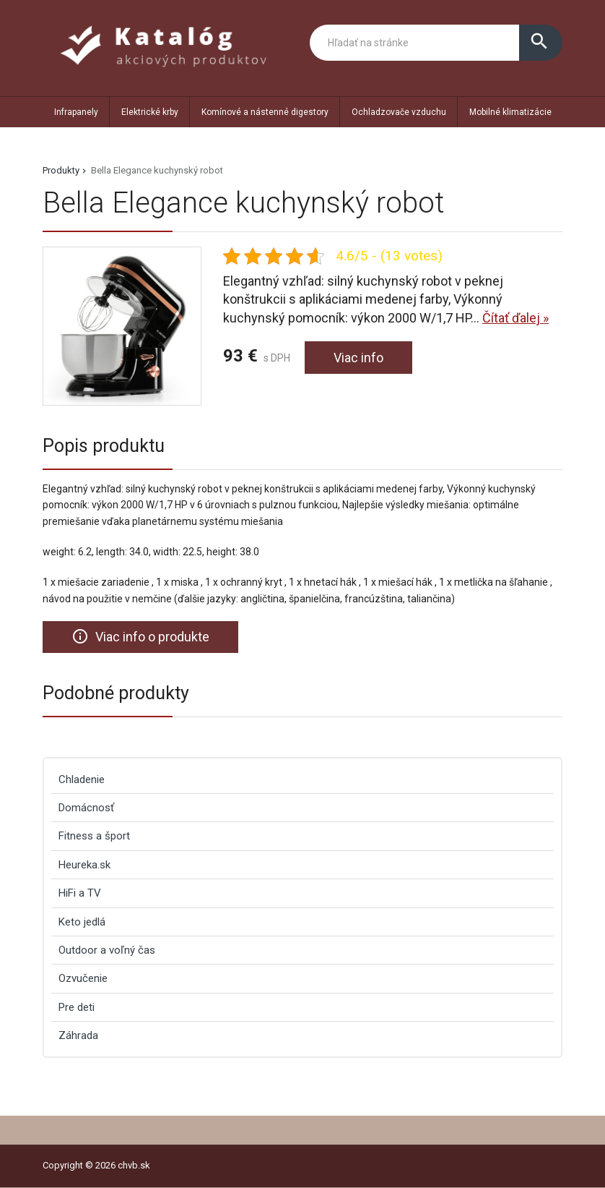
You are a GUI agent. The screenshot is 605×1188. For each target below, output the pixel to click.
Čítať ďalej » (515, 317)
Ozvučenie (83, 978)
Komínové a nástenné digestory (264, 112)
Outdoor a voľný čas (106, 950)
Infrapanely (76, 112)
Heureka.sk (84, 864)
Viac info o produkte (140, 636)
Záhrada (78, 1035)
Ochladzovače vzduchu (399, 112)
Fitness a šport (94, 835)
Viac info (358, 357)
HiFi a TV (79, 892)
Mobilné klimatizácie (510, 112)
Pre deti (76, 1007)
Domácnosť (86, 807)
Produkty (61, 170)
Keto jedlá (81, 921)
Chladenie (81, 779)
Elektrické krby (149, 112)
